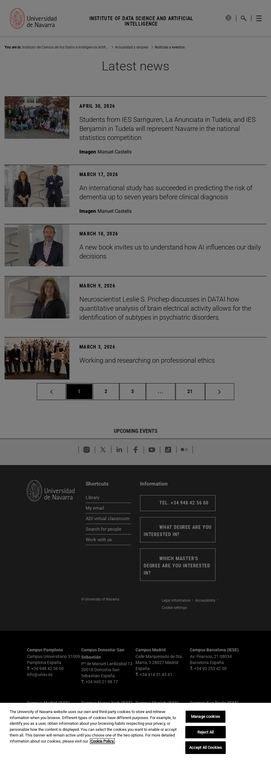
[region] (135, 731)
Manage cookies (205, 716)
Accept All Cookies (205, 747)
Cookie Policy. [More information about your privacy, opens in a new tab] (102, 741)
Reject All (205, 732)
